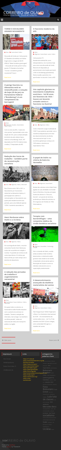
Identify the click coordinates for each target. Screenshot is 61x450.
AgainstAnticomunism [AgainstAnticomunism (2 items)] (52, 363)
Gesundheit (43, 246)
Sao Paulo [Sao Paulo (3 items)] (52, 413)
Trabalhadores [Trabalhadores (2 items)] (46, 426)
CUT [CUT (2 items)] (43, 382)
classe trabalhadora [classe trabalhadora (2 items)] (51, 375)
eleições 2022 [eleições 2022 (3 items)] (49, 382)
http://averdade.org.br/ (30, 368)
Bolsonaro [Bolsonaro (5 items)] (47, 370)
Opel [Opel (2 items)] (52, 408)
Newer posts (54, 340)
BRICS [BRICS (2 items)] (52, 373)
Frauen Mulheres (17, 302)
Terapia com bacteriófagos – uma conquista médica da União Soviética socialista (44, 220)
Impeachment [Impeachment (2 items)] (46, 394)
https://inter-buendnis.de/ (27, 379)
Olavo (7, 52)
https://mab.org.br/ (29, 375)
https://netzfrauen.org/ (30, 377)
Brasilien (14, 125)
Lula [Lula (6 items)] (49, 396)
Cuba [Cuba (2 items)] (55, 380)
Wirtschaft (24, 184)
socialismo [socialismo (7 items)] (48, 415)
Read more (7, 77)
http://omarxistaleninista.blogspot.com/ (35, 373)
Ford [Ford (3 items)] (55, 389)
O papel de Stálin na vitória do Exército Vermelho (42, 160)
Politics (20, 52)
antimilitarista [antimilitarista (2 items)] (54, 368)
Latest (49, 54)
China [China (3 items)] (44, 375)
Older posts (6, 340)
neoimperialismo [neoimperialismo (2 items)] (46, 408)
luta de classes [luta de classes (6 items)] (50, 398)
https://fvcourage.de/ (29, 371)
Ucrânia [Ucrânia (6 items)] (47, 428)
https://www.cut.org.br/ (30, 364)
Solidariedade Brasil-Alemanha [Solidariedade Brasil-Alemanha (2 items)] (49, 417)
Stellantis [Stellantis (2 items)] (50, 422)
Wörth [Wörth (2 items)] (52, 429)
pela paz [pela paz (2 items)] (52, 411)
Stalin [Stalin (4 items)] (45, 422)
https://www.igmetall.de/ (30, 369)
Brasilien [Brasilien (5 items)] (47, 372)
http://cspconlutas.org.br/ (31, 366)
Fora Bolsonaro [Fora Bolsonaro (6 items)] (48, 388)
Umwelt (35, 247)
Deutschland (14, 52)
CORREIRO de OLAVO (23, 12)
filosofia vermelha (28, 362)
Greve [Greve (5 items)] (45, 391)
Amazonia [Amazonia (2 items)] (45, 365)
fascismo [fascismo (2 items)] (55, 384)
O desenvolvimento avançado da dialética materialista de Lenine (43, 282)
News (5, 126)
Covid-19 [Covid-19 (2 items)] (51, 380)
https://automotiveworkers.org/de (33, 361)
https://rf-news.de (28, 359)
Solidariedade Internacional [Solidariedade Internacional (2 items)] (49, 419)
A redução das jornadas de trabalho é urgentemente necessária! (15, 275)
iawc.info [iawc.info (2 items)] (51, 392)
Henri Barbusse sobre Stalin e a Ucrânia (14, 218)
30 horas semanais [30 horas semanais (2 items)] (47, 361)
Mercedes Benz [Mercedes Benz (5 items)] (49, 406)
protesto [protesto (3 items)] (45, 413)
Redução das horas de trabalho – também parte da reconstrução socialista (15, 160)
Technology (50, 246)
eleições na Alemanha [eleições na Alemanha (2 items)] (47, 384)
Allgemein (37, 54)
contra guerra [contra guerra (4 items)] (48, 377)
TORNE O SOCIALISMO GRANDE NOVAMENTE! (14, 30)
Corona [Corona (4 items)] (46, 380)
